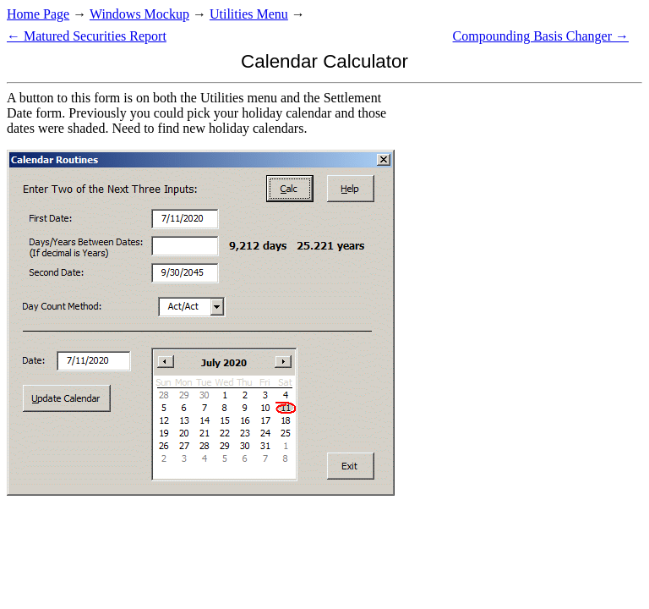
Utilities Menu (249, 14)
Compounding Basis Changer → (541, 36)
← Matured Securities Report (86, 36)
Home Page (38, 14)
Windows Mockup (139, 14)
